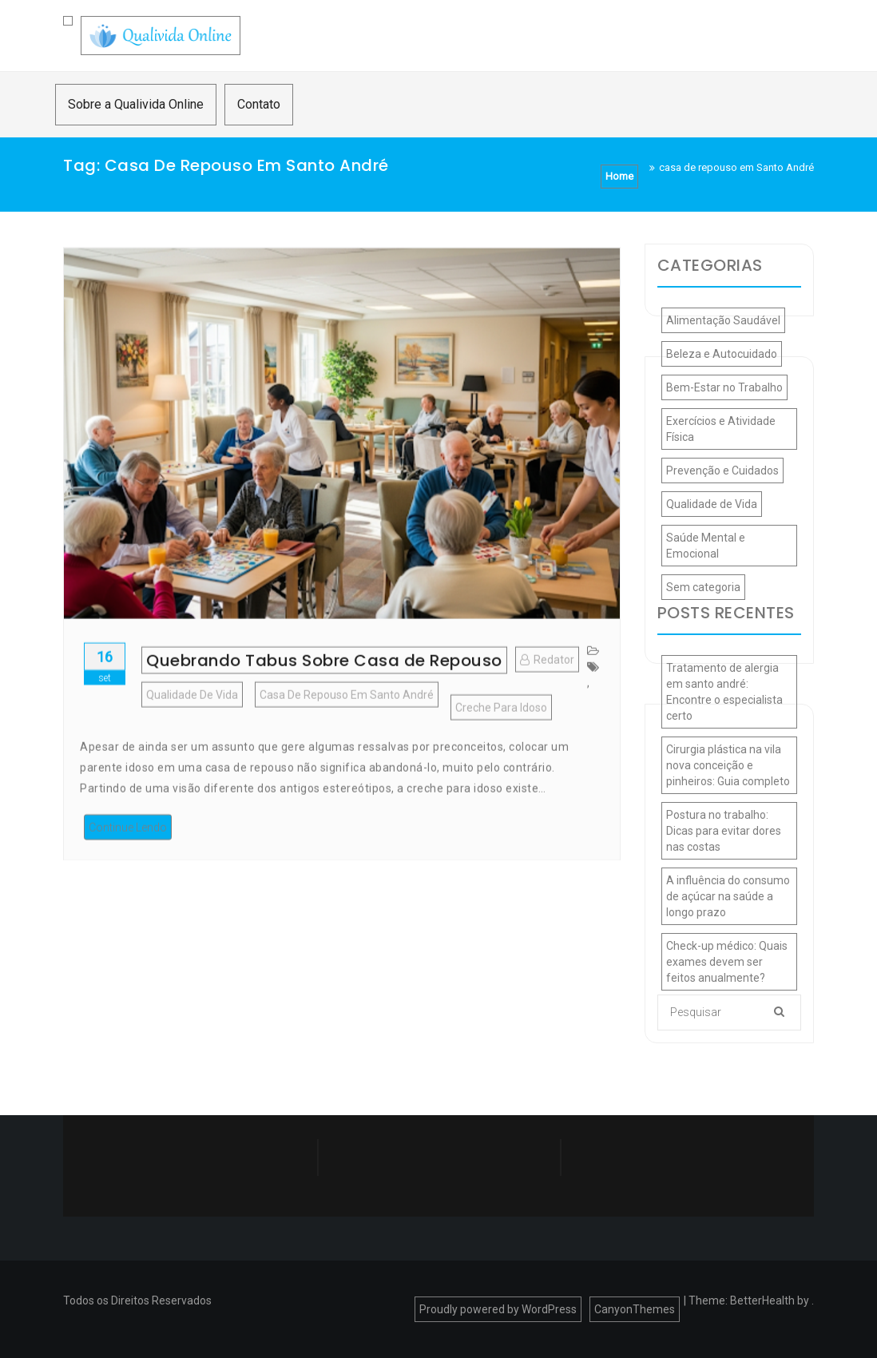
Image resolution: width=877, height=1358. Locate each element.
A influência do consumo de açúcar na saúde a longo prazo (728, 896)
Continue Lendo (128, 851)
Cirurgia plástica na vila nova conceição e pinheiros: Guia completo (728, 765)
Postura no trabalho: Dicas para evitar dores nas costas (723, 830)
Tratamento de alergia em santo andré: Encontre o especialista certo (724, 691)
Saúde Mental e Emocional (705, 545)
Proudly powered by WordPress (498, 1309)
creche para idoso (501, 731)
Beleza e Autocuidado (721, 353)
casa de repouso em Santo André (347, 719)
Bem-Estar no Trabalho (724, 387)
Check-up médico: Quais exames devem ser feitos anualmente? (727, 961)
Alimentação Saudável (723, 320)
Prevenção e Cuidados (722, 470)
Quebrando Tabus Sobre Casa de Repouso (324, 684)
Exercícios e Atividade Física (721, 429)
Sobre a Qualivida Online (136, 104)
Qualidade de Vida (192, 719)
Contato (258, 104)
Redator (547, 683)
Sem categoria (703, 587)
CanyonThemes (634, 1309)
